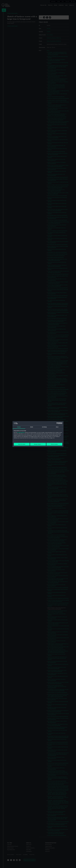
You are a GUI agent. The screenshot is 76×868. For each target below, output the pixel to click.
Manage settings (38, 444)
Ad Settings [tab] (44, 426)
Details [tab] (31, 426)
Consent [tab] (19, 426)
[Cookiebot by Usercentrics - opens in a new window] (57, 423)
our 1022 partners (21, 432)
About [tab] (57, 426)
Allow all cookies (54, 444)
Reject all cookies (21, 444)
